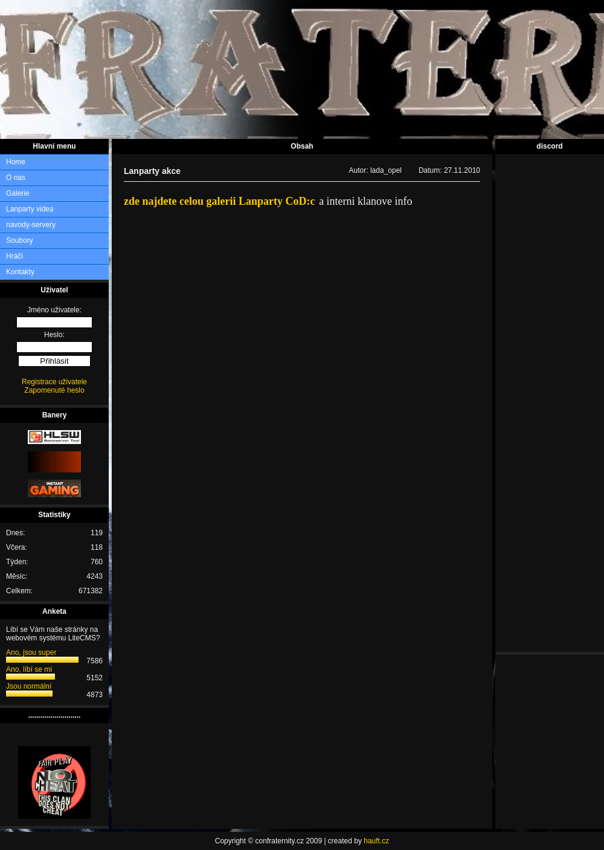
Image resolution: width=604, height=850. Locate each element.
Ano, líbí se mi (29, 669)
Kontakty (20, 272)
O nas (15, 177)
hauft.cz (376, 841)
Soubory (19, 240)
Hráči (14, 256)
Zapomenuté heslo (54, 390)
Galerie (18, 193)
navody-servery (31, 225)
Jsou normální (28, 686)
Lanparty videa (30, 209)
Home (15, 162)
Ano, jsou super (31, 652)
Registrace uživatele (54, 382)
